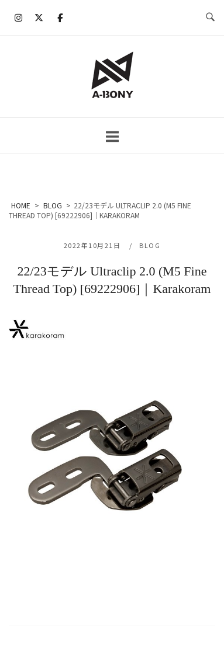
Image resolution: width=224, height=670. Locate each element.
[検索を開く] (210, 17)
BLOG (149, 245)
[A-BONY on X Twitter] (39, 17)
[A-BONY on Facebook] (59, 17)
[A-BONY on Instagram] (18, 17)
